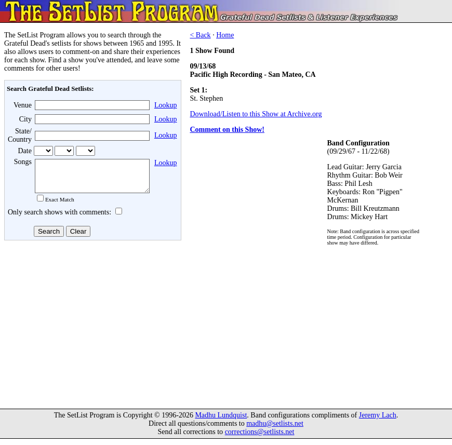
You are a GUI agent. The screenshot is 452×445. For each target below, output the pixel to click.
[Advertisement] (91, 326)
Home (225, 35)
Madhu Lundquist (221, 421)
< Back (200, 35)
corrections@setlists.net (260, 438)
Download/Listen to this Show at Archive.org (256, 114)
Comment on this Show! (227, 129)
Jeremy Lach (377, 421)
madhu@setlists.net (274, 430)
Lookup (165, 105)
